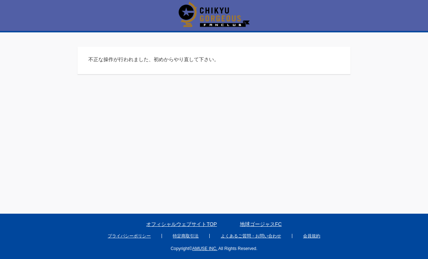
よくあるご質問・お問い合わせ (251, 235)
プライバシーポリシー (129, 235)
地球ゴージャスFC (261, 224)
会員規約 (311, 235)
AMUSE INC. (204, 248)
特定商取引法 (186, 235)
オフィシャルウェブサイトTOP (181, 224)
